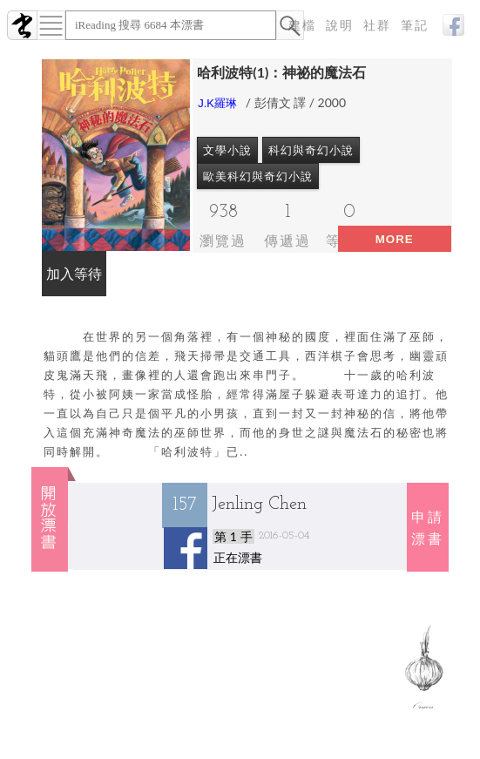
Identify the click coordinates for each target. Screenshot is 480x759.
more (394, 239)
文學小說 (227, 150)
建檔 (302, 25)
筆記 (415, 25)
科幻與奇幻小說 (311, 150)
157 (184, 505)
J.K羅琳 (217, 103)
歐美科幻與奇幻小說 (258, 176)
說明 (340, 25)
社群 (377, 25)
